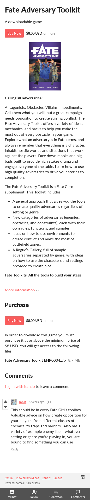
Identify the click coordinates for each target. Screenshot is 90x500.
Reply (14, 449)
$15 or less (33, 483)
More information (22, 290)
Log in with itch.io (20, 386)
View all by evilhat (27, 478)
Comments (78, 494)
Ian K (22, 402)
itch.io (9, 478)
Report (46, 478)
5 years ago (36, 402)
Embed (58, 478)
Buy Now (14, 33)
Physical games (14, 483)
